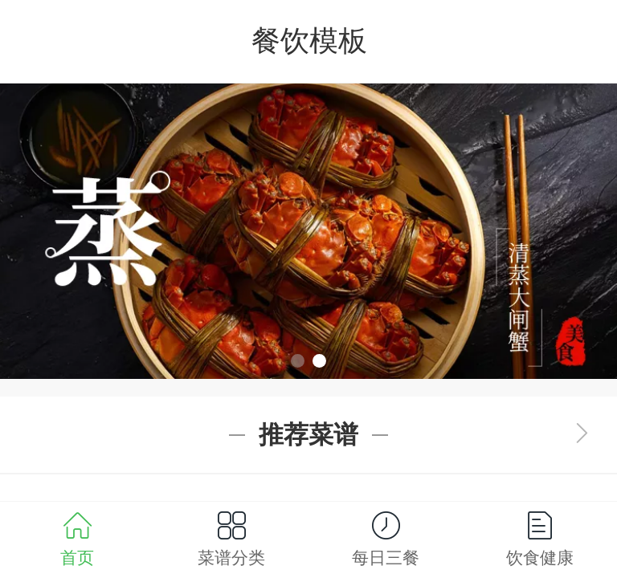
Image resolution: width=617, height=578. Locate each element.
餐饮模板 (309, 40)
